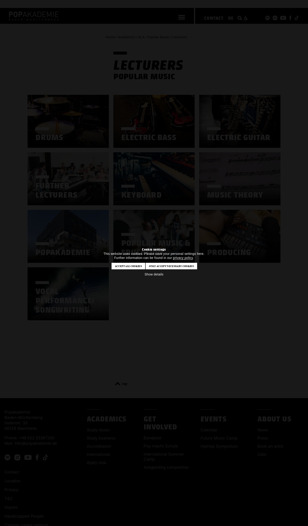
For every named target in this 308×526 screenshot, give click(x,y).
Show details (154, 274)
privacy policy (183, 258)
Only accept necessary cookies (171, 266)
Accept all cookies (128, 266)
